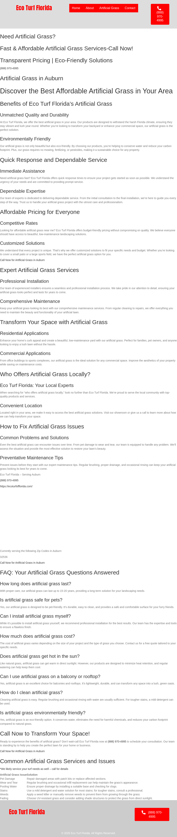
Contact (130, 8)
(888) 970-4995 (9, 68)
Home (76, 8)
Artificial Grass (109, 8)
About (90, 8)
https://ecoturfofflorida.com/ (16, 486)
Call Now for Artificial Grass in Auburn (22, 260)
